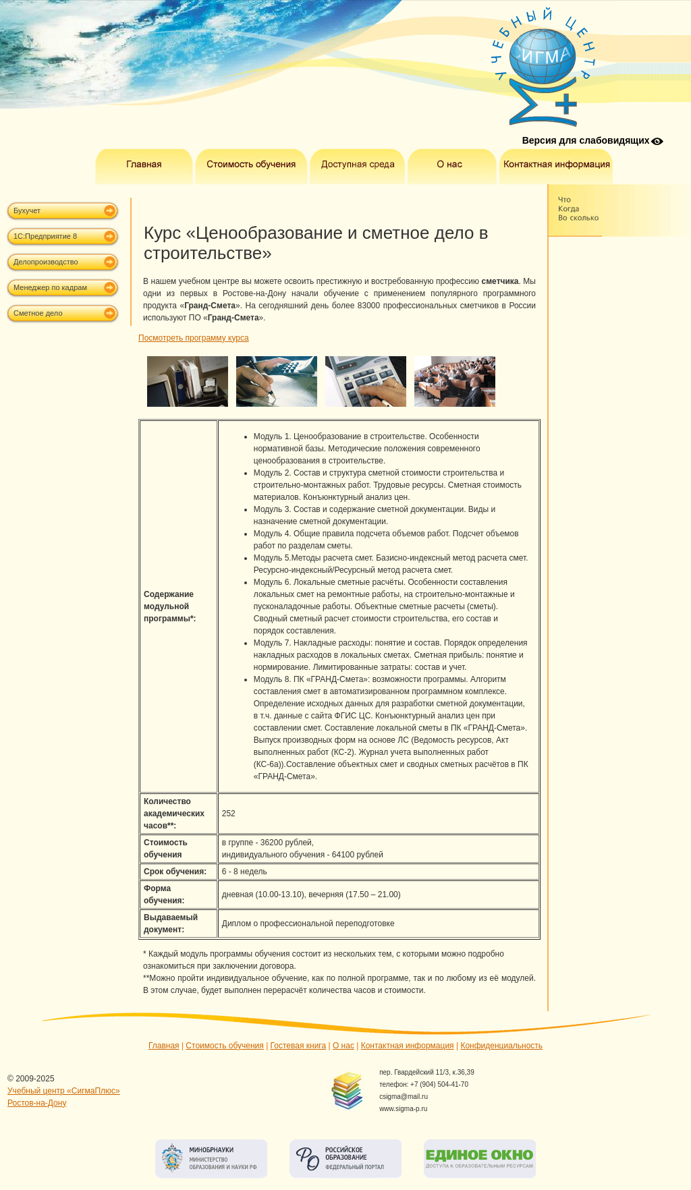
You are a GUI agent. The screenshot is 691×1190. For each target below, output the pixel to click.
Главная (163, 1045)
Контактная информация (407, 1045)
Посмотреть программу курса (193, 338)
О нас (343, 1045)
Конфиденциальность (501, 1045)
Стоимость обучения (224, 1045)
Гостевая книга (299, 1045)
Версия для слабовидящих (586, 140)
